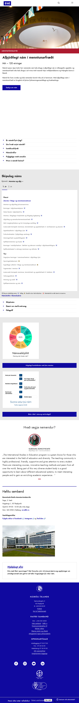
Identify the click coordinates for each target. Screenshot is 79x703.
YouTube (40, 518)
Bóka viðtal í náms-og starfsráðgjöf (39, 414)
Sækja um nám (11, 88)
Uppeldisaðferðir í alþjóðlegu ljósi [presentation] (15, 230)
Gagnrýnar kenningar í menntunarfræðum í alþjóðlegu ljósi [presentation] (21, 257)
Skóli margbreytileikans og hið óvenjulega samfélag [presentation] (20, 223)
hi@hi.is (44, 623)
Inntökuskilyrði (10, 149)
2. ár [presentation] (10, 186)
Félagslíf (7, 310)
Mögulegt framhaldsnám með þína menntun (39, 365)
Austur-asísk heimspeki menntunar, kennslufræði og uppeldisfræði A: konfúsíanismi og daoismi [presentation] (34, 227)
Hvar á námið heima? (13, 161)
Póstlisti (39, 608)
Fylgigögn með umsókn (14, 157)
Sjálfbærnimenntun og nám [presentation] (13, 283)
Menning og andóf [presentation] (10, 279)
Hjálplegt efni (15, 567)
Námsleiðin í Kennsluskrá (11, 296)
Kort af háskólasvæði (39, 611)
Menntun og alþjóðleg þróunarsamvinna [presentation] (15, 204)
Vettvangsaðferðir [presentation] (10, 276)
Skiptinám (8, 302)
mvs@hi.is (25, 510)
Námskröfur (9, 153)
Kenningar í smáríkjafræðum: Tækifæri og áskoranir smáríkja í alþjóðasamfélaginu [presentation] (30, 245)
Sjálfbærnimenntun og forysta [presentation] (13, 242)
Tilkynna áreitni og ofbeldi (39, 631)
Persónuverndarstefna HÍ (39, 626)
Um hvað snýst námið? (13, 145)
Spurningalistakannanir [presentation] (11, 261)
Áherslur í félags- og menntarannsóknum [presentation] (17, 201)
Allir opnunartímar (39, 651)
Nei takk (48, 700)
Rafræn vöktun (39, 628)
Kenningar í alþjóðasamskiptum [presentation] (14, 208)
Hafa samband (36, 623)
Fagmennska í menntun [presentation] (11, 268)
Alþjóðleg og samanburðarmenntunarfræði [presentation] (18, 219)
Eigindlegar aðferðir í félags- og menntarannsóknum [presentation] (20, 265)
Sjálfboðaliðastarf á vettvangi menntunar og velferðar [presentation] (21, 249)
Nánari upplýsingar (37, 700)
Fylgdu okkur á (12, 518)
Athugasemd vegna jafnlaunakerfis (39, 633)
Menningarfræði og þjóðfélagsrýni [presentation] (15, 238)
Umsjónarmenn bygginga (39, 653)
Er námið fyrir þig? (12, 140)
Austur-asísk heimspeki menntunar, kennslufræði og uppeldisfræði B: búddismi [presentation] (29, 272)
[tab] (4, 187)
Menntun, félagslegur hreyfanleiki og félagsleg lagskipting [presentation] (22, 215)
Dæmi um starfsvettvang (14, 306)
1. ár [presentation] (5, 186)
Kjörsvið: (5, 181)
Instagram (28, 518)
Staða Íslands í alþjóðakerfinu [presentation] (13, 212)
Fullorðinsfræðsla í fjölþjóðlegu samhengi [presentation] (17, 234)
